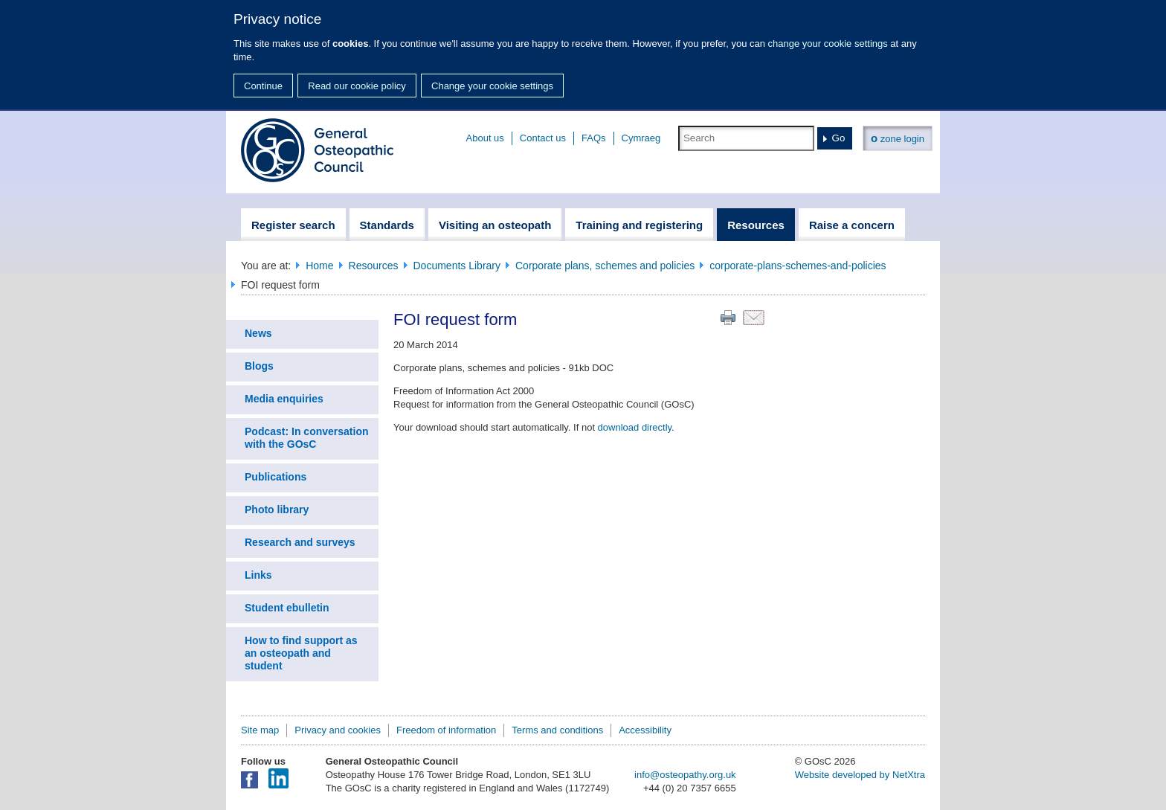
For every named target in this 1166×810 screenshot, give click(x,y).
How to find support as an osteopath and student (301, 653)
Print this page (728, 317)
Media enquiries (284, 399)
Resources (374, 265)
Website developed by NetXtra (860, 774)
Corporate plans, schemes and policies (605, 265)
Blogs (259, 366)
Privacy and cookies (337, 730)
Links (258, 575)
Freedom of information (446, 730)
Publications (275, 477)
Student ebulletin (287, 608)
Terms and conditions (557, 730)
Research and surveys (300, 542)
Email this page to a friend (753, 317)
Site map (260, 730)
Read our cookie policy (357, 85)
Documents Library (457, 265)
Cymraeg (641, 138)
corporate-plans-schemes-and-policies (797, 265)
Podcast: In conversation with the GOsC (306, 437)
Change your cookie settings (492, 85)
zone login (897, 138)
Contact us (543, 138)
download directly (634, 427)
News (258, 333)
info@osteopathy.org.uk (685, 774)
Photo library (277, 509)
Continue (263, 85)
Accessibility (645, 730)
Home (319, 265)
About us (485, 138)
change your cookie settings (828, 43)
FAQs (594, 138)
